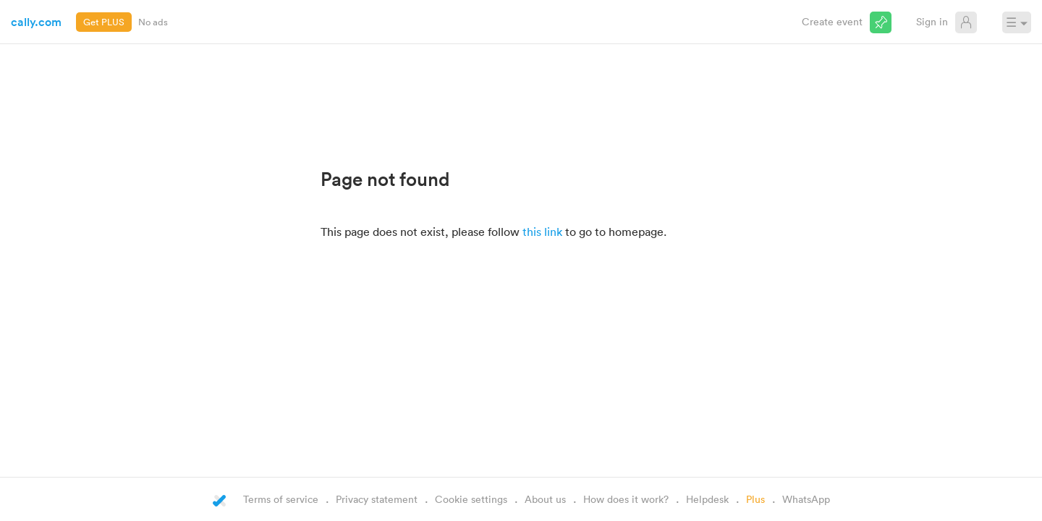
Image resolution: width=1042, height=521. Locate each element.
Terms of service (280, 499)
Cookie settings (471, 499)
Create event (832, 21)
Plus (755, 499)
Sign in (932, 21)
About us (545, 499)
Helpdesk (707, 499)
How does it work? (626, 499)
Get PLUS (103, 21)
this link (542, 231)
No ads (153, 21)
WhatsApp (806, 499)
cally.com (36, 22)
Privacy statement (377, 499)
